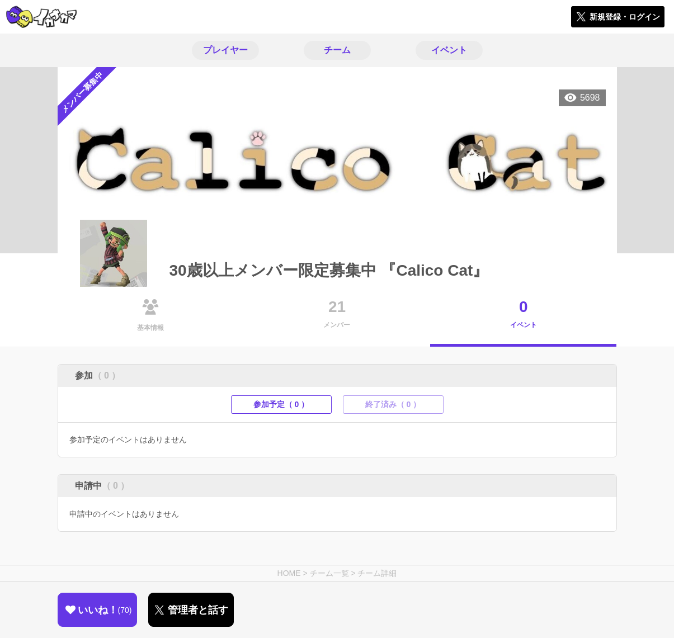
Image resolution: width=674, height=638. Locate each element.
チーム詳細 (377, 573)
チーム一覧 (329, 573)
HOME (289, 573)
